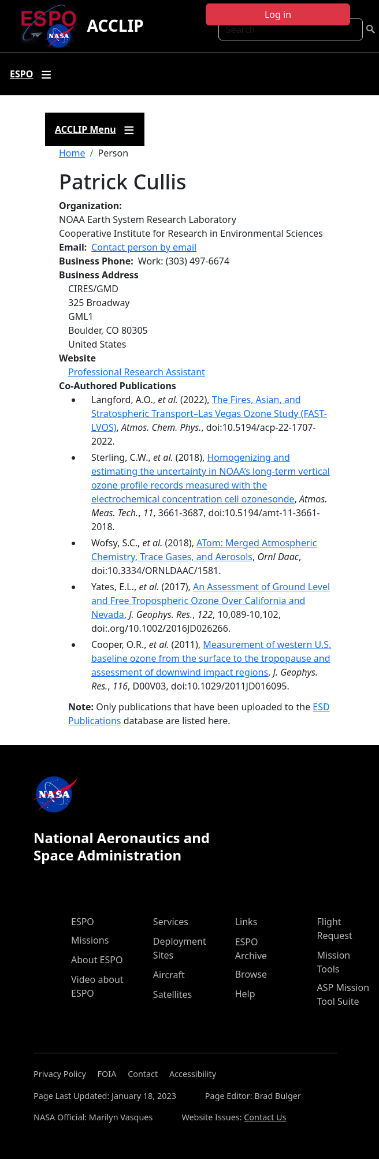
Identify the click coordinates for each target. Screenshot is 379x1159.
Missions (90, 940)
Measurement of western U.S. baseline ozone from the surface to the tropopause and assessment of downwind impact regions (211, 658)
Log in (278, 14)
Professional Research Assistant (136, 372)
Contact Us (265, 1117)
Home (72, 153)
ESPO (82, 921)
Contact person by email (143, 247)
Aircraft (169, 974)
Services (170, 921)
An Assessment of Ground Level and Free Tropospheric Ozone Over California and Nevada (210, 600)
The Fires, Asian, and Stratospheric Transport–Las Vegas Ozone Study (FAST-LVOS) (209, 413)
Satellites (172, 994)
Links (246, 921)
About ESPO (96, 959)
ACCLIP (115, 25)
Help (245, 993)
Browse (251, 974)
